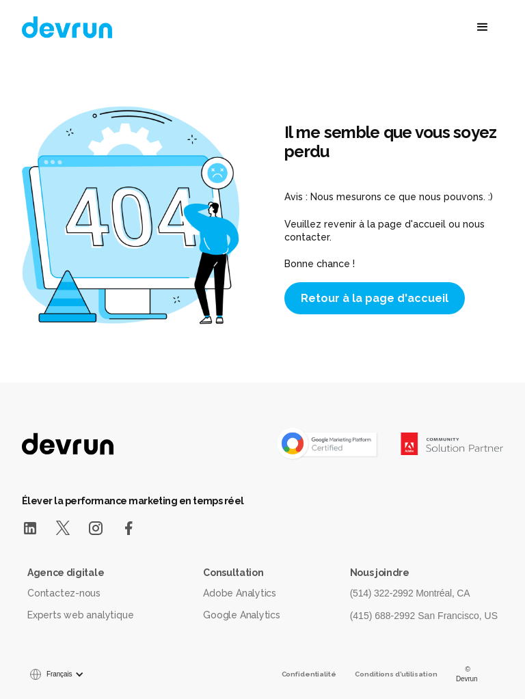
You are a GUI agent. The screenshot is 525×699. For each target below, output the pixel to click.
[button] (413, 27)
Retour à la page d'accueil (374, 298)
